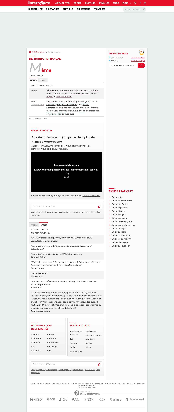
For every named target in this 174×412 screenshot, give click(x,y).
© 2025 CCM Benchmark (87, 387)
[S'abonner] (127, 65)
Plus (126, 3)
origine (52, 90)
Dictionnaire (35, 9)
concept (83, 90)
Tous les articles (83, 383)
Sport (77, 3)
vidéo (70, 108)
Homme (56, 93)
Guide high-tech (119, 208)
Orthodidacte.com (91, 195)
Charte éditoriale (57, 383)
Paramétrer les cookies (128, 383)
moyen (49, 96)
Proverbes (99, 9)
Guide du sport (119, 232)
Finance (104, 3)
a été (59, 111)
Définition (34, 225)
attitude (94, 90)
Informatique (37, 105)
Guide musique (119, 228)
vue (64, 111)
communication (64, 96)
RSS (91, 383)
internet (72, 101)
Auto (116, 3)
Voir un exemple (138, 58)
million (82, 111)
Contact (74, 383)
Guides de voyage (120, 242)
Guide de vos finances (122, 201)
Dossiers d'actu (116, 58)
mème (63, 90)
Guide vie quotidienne (122, 239)
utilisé (61, 101)
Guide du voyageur (121, 246)
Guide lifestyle (118, 214)
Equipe (47, 383)
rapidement (71, 105)
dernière (63, 108)
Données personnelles (112, 383)
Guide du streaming (121, 235)
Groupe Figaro (90, 385)
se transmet (70, 93)
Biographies (52, 9)
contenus (50, 105)
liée (48, 93)
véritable (94, 108)
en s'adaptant (82, 93)
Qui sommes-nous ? (37, 383)
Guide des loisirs (119, 218)
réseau (86, 105)
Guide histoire (118, 211)
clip (81, 108)
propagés (60, 105)
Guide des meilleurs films (123, 225)
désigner (85, 101)
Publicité (67, 383)
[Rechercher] (134, 9)
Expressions (83, 9)
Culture (90, 3)
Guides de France (120, 204)
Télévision (114, 61)
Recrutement (99, 383)
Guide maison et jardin (122, 221)
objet (76, 90)
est (67, 90)
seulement (54, 114)
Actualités (62, 3)
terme (52, 101)
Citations (68, 9)
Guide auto (117, 197)
